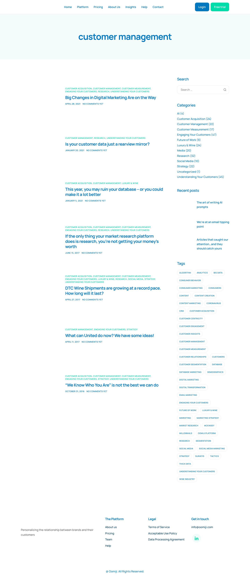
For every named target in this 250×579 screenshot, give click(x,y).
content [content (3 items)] (184, 295)
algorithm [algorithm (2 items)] (185, 273)
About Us (114, 7)
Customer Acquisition (78, 88)
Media (181, 150)
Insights (130, 7)
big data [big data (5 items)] (218, 273)
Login (202, 7)
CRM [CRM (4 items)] (181, 311)
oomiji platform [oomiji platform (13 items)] (207, 433)
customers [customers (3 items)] (218, 357)
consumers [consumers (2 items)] (215, 288)
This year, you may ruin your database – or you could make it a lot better (114, 191)
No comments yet (93, 103)
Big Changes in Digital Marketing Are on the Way (110, 97)
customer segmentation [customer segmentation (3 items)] (192, 364)
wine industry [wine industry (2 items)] (187, 479)
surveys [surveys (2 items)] (199, 456)
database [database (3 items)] (217, 364)
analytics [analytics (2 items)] (202, 273)
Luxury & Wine (130, 183)
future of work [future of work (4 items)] (188, 410)
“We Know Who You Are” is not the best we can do (112, 385)
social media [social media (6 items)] (186, 448)
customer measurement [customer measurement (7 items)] (192, 349)
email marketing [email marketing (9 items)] (188, 395)
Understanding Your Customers (130, 91)
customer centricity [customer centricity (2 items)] (191, 318)
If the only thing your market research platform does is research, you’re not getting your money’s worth (112, 241)
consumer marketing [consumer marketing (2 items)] (191, 288)
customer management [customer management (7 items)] (192, 341)
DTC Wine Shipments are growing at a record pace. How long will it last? (113, 290)
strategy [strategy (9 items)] (184, 456)
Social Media (135, 279)
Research (103, 91)
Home (68, 7)
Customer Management (107, 88)
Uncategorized (186, 172)
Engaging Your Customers (81, 91)
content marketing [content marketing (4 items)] (190, 303)
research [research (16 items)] (184, 441)
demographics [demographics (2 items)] (215, 372)
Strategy (149, 279)
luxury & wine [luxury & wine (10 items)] (210, 410)
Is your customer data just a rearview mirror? (107, 144)
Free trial (220, 7)
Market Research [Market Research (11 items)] (188, 425)
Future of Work (186, 140)
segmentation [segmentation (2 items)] (203, 441)
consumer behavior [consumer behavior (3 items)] (190, 280)
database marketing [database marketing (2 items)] (190, 372)
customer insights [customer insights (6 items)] (189, 334)
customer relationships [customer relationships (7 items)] (192, 357)
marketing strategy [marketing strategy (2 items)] (208, 418)
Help (144, 7)
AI (178, 113)
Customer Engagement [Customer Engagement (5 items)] (191, 326)
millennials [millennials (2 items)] (185, 433)
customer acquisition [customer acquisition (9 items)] (202, 311)
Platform (83, 7)
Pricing (98, 7)
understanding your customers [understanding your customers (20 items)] (197, 471)
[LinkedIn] (196, 538)
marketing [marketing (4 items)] (185, 418)
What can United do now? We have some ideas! (109, 335)
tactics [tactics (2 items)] (214, 456)
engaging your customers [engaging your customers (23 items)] (193, 402)
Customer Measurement (136, 88)
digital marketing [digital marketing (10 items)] (189, 380)
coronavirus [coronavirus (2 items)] (214, 303)
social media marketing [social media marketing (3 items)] (212, 448)
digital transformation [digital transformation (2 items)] (192, 387)
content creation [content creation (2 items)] (204, 295)
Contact (158, 7)
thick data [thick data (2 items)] (185, 464)
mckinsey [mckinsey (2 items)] (209, 425)
